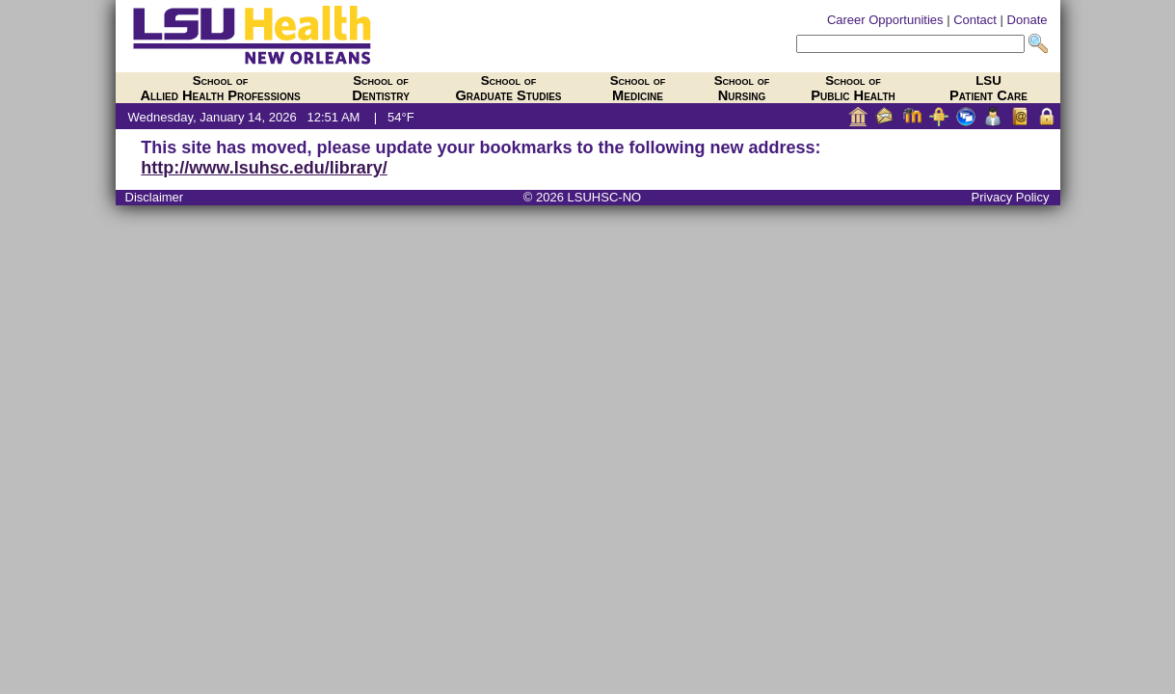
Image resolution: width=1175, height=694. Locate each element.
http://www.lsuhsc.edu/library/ (264, 167)
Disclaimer (154, 197)
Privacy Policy (1011, 197)
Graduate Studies (508, 88)
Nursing (742, 88)
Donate (1027, 20)
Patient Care (988, 88)
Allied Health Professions (220, 88)
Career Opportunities (885, 20)
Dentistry (381, 88)
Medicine (638, 88)
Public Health (853, 88)
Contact (975, 20)
